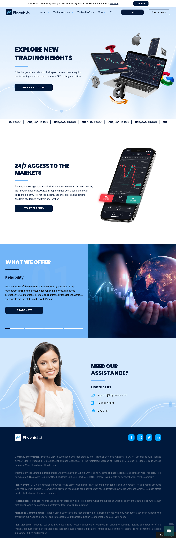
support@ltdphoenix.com (112, 395)
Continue (140, 3)
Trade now (24, 310)
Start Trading (34, 208)
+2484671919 (106, 402)
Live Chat (103, 410)
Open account (159, 12)
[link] (28, 437)
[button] (14, 328)
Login (132, 12)
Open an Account (34, 87)
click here (114, 3)
